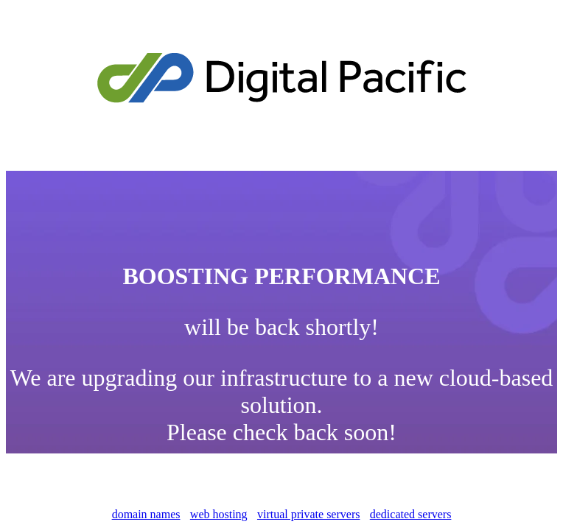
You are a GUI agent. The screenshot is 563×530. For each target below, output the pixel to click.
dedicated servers (411, 514)
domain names (146, 514)
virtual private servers (308, 514)
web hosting (219, 514)
